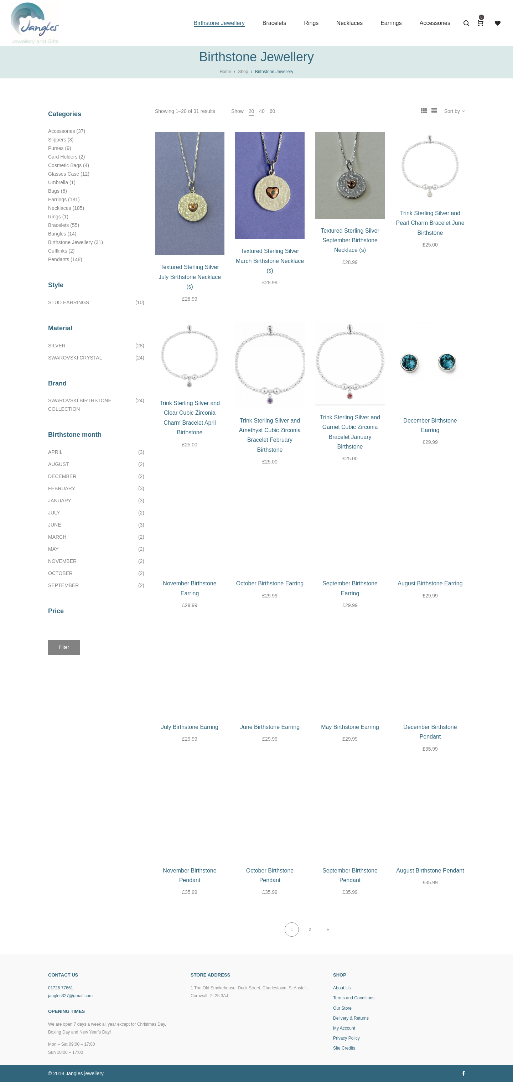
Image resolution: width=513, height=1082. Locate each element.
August (58, 464)
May (53, 549)
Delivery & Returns (351, 1018)
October (60, 573)
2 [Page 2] (310, 929)
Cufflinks (57, 251)
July (54, 513)
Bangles (57, 234)
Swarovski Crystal (75, 358)
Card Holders (62, 157)
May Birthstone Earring (350, 727)
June (54, 525)
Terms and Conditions (353, 997)
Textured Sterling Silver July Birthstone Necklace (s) (190, 277)
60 (272, 111)
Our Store (342, 1008)
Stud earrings (68, 302)
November (62, 561)
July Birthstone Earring (189, 727)
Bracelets (58, 225)
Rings (54, 216)
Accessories (61, 131)
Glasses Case (63, 174)
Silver (57, 345)
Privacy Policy (346, 1038)
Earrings (57, 199)
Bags (53, 191)
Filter (64, 647)
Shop (243, 71)
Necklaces (59, 208)
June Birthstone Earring (270, 727)
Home (225, 71)
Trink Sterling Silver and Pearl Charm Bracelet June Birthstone (430, 223)
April (55, 452)
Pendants (58, 259)
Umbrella (58, 182)
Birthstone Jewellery (70, 242)
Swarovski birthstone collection (80, 405)
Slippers (57, 140)
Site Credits (344, 1048)
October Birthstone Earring (270, 583)
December (62, 476)
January (59, 500)
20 (251, 111)
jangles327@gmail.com (70, 995)
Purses (56, 148)
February (61, 488)
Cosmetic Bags (65, 165)
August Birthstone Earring (430, 583)
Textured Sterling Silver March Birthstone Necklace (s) (270, 261)
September (63, 585)
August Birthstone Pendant (430, 871)
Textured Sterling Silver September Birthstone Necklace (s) (350, 240)
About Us (342, 987)
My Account (344, 1028)
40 (262, 111)
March (57, 537)
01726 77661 (60, 987)
